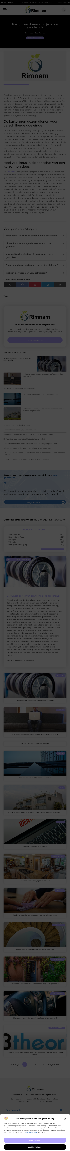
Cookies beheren (35, 1147)
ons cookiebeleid (31, 1132)
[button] (65, 1118)
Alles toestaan (35, 1140)
